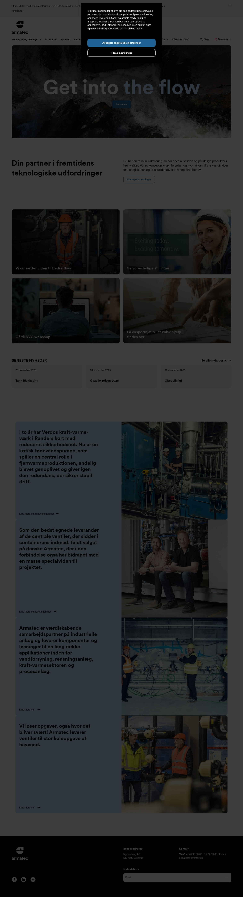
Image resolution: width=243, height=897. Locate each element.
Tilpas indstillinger (121, 52)
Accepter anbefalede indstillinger (121, 42)
